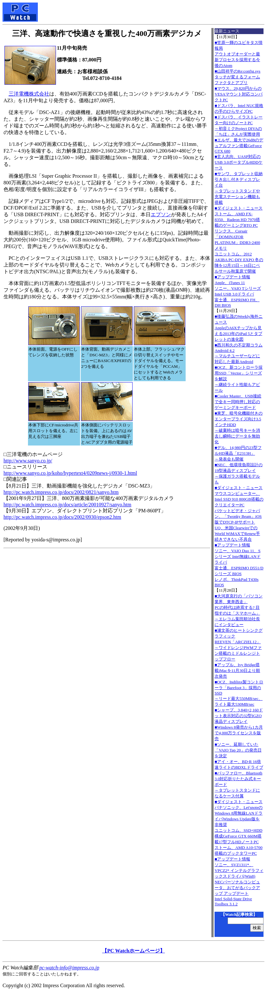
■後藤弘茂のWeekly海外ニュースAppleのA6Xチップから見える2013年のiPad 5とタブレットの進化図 (239, 328)
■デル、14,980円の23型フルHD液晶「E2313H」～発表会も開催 (238, 453)
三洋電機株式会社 (29, 93)
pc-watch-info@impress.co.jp (69, 967)
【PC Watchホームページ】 (133, 950)
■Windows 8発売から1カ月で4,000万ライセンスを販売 (239, 733)
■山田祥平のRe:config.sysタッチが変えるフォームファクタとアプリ (237, 77)
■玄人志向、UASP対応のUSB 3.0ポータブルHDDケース (239, 162)
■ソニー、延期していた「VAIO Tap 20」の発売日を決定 (238, 750)
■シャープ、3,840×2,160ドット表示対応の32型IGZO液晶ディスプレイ (239, 716)
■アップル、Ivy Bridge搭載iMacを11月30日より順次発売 (237, 670)
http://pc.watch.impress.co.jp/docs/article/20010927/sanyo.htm (67, 504)
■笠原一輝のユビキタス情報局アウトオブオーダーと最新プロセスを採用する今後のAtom (239, 54)
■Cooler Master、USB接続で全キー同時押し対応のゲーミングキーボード (238, 402)
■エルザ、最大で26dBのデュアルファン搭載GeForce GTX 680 (239, 145)
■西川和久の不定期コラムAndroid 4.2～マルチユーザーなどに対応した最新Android (239, 353)
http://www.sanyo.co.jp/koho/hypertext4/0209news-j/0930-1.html (70, 473)
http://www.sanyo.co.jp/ (27, 460)
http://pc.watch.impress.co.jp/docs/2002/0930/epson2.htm (62, 517)
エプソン (161, 214)
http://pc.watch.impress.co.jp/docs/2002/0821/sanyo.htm (61, 492)
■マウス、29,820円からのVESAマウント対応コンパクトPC (239, 94)
